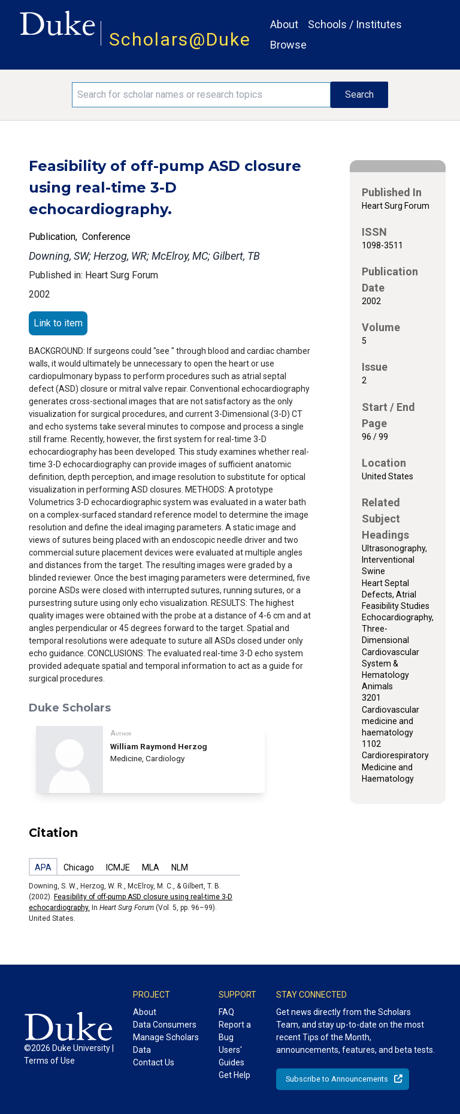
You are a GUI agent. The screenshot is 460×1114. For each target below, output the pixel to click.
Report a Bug (235, 1031)
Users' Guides (231, 1056)
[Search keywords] (201, 94)
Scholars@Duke (180, 39)
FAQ (226, 1012)
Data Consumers (164, 1024)
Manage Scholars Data (166, 1043)
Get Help (234, 1075)
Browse (288, 44)
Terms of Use (49, 1060)
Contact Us (153, 1062)
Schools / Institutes (355, 24)
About (284, 24)
